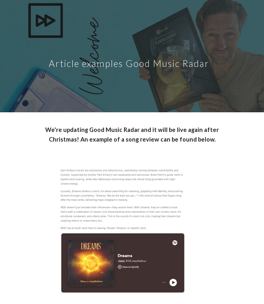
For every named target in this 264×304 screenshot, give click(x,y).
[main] (131, 56)
